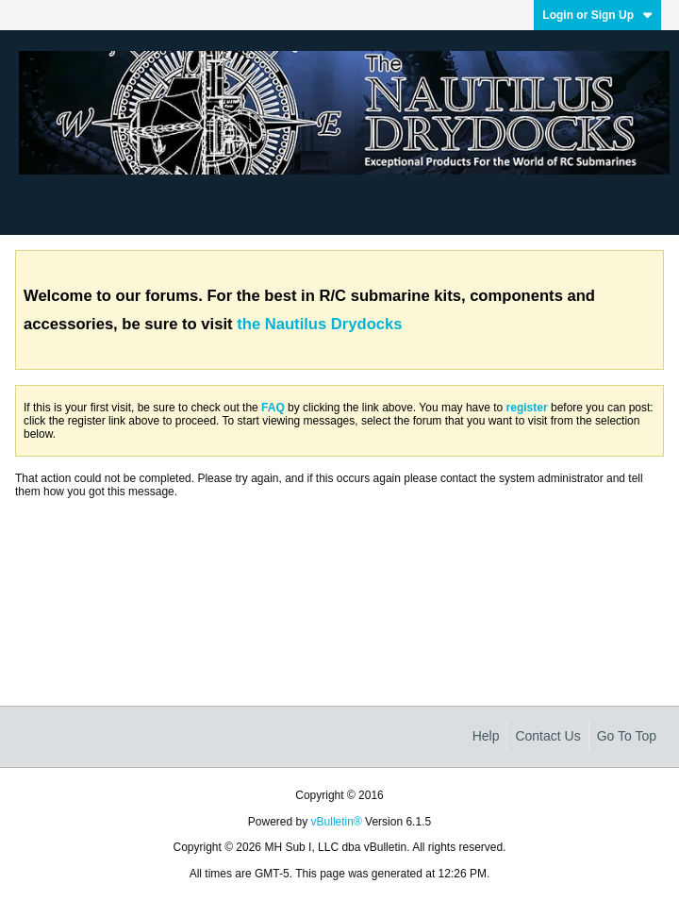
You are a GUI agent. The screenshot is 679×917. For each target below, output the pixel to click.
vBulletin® (336, 821)
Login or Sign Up (597, 15)
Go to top (626, 735)
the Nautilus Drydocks (319, 324)
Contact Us (547, 735)
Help (486, 735)
